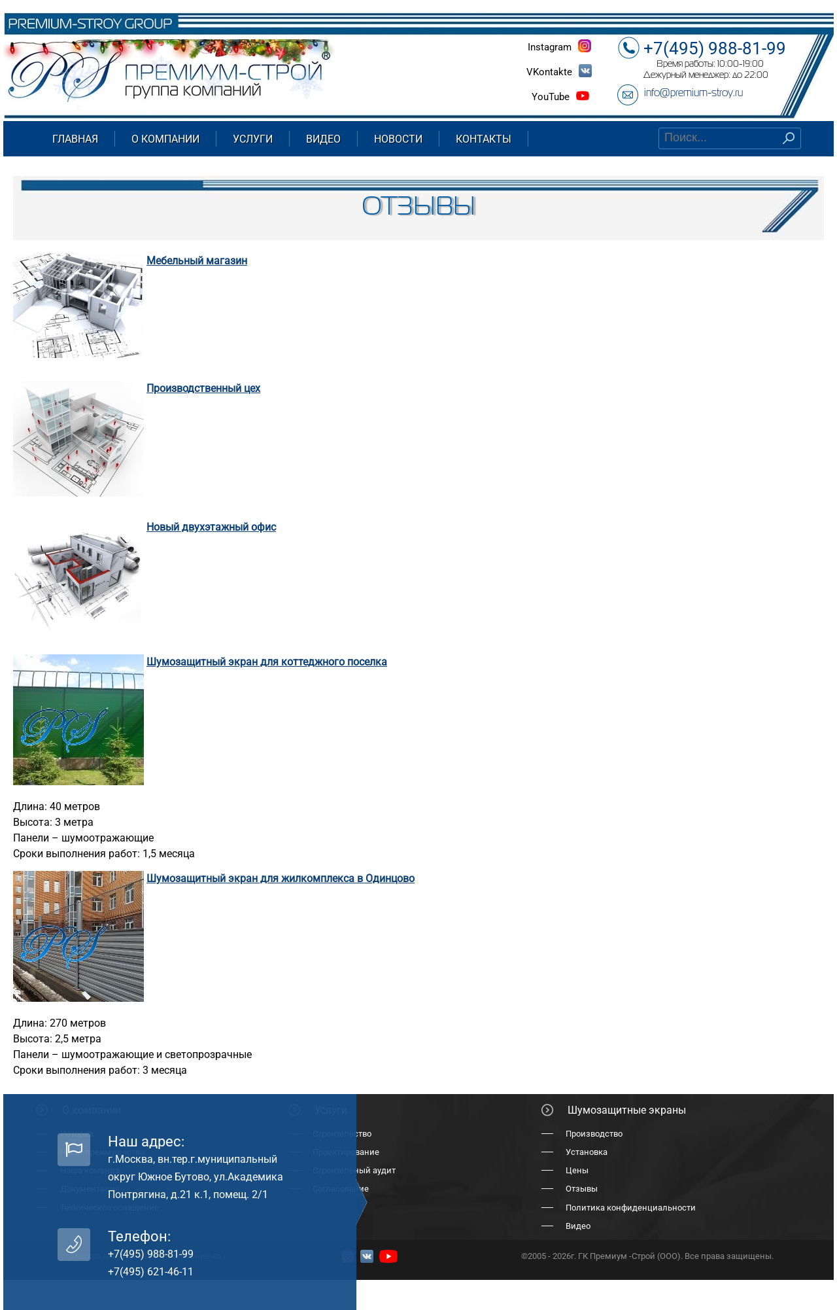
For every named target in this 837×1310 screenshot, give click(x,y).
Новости (398, 138)
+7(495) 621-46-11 (151, 1272)
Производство (594, 1134)
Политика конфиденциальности (631, 1208)
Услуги (253, 138)
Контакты (483, 138)
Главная (75, 138)
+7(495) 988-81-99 (714, 48)
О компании (165, 138)
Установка (586, 1152)
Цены (577, 1170)
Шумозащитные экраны (627, 1110)
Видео (323, 138)
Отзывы (582, 1189)
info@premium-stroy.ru (693, 93)
